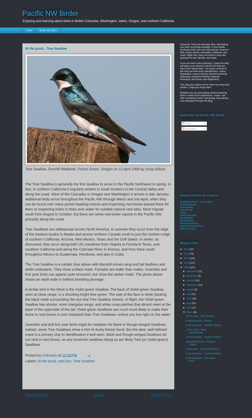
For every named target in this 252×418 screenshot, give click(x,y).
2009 (187, 267)
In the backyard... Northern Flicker (203, 337)
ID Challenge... (188, 220)
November (192, 276)
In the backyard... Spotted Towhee (203, 325)
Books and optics (48, 30)
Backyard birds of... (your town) (196, 201)
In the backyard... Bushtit (199, 320)
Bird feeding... (187, 207)
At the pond (46, 361)
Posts (186, 123)
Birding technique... (190, 223)
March (190, 312)
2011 (187, 258)
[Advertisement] (98, 381)
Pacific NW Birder (50, 13)
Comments (189, 128)
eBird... (184, 212)
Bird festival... (187, 209)
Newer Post (36, 395)
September (192, 285)
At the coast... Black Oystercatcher (196, 331)
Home (29, 30)
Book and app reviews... (192, 226)
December (192, 271)
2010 (187, 262)
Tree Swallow (84, 361)
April (189, 307)
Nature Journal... (188, 228)
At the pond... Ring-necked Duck (202, 349)
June (189, 298)
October (190, 280)
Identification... (187, 218)
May (188, 303)
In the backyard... (189, 204)
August (190, 289)
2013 (187, 249)
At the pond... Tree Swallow (200, 316)
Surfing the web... (189, 215)
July (188, 294)
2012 (187, 253)
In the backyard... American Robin (203, 353)
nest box (64, 361)
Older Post (161, 395)
